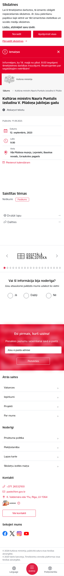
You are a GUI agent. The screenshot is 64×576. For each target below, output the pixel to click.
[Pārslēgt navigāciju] (32, 569)
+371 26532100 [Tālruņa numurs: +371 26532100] (16, 486)
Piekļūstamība (11, 447)
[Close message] (58, 52)
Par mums (9, 415)
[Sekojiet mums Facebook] (4, 533)
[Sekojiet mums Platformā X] (12, 533)
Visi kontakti (19, 513)
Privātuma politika (14, 437)
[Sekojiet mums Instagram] (19, 533)
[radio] (12, 295)
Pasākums (22, 199)
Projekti (8, 406)
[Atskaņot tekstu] (15, 110)
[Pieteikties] (33, 361)
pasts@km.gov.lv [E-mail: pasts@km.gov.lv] (16, 491)
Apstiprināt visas (47, 34)
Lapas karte (10, 456)
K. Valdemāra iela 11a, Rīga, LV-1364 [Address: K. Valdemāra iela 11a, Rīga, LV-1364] (27, 497)
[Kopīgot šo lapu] (32, 222)
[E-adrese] (9, 503)
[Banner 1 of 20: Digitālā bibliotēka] (32, 256)
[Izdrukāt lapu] (32, 215)
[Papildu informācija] (18, 503)
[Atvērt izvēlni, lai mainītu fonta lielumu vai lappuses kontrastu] (50, 570)
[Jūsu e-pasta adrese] (33, 349)
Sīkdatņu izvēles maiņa (16, 465)
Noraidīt (16, 34)
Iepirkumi (9, 396)
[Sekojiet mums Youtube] (26, 533)
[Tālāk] (57, 255)
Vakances (9, 387)
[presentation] (27, 310)
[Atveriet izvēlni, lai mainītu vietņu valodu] (14, 570)
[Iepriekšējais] (7, 255)
